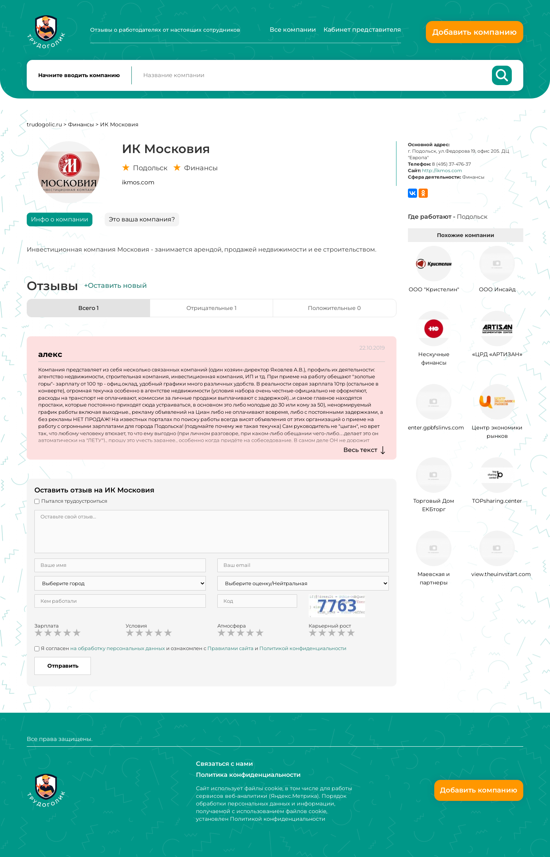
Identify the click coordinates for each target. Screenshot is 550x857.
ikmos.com (138, 185)
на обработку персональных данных (117, 651)
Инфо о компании (59, 222)
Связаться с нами (224, 763)
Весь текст (360, 452)
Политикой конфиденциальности (302, 651)
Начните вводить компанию (79, 76)
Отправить (62, 668)
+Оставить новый (115, 288)
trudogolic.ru (44, 127)
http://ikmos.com (442, 173)
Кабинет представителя (362, 29)
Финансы (81, 127)
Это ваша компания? (142, 222)
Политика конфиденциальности (248, 774)
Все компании (293, 29)
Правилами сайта (230, 651)
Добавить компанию (474, 32)
